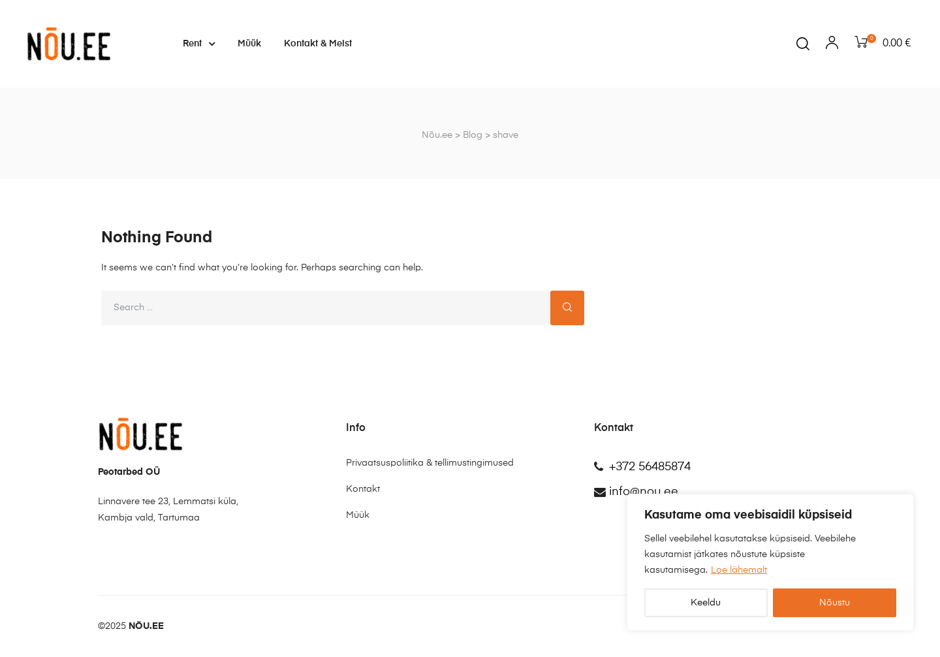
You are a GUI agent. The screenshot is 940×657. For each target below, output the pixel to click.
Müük (249, 43)
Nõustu (834, 602)
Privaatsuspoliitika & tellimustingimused (430, 463)
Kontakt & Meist (318, 43)
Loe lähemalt (739, 570)
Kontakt (363, 489)
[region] (770, 562)
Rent (199, 44)
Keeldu (706, 602)
